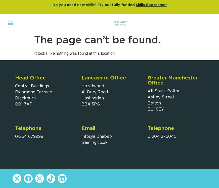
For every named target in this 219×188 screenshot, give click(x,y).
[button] (10, 23)
